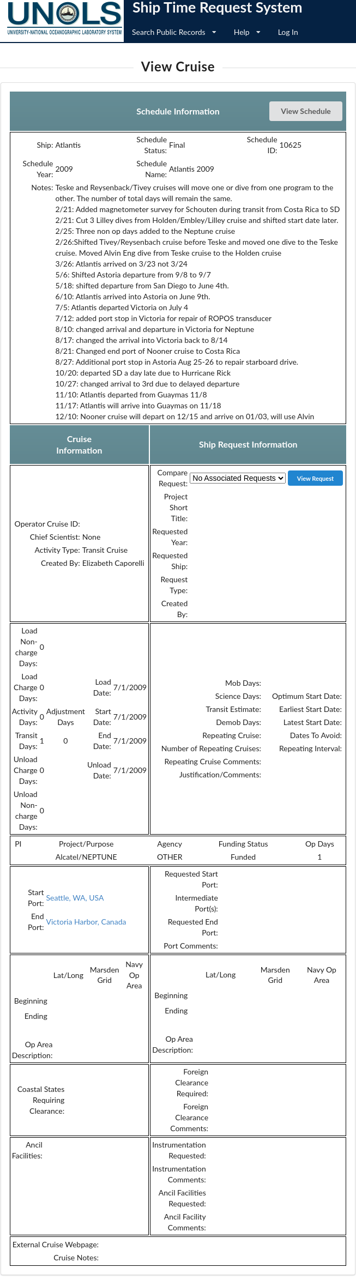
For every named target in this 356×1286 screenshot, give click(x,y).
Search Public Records (174, 32)
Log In (288, 32)
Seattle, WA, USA (75, 897)
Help (247, 32)
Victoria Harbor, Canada (86, 921)
